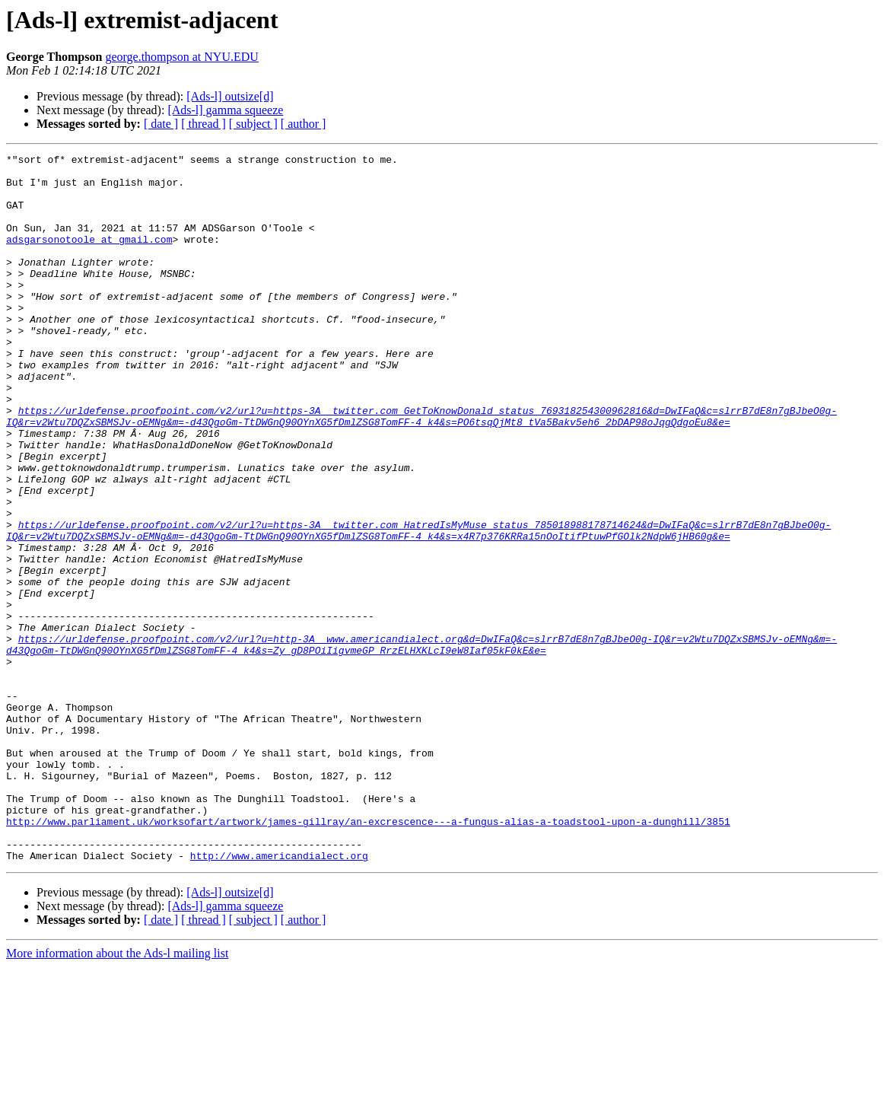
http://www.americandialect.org (279, 997)
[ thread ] (203, 123)
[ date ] (161, 123)
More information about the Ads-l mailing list (117, 1094)
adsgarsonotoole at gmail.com (89, 257)
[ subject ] (253, 123)
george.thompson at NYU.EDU (181, 56)
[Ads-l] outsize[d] (229, 96)
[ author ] (303, 123)
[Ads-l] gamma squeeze (225, 109)
